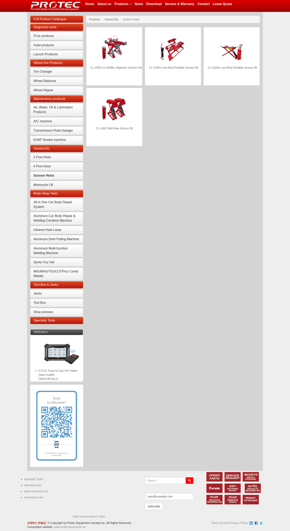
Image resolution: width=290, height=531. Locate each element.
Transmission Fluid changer (53, 130)
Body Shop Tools (46, 193)
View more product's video (89, 516)
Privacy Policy (239, 523)
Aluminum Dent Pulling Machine (56, 239)
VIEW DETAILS (48, 378)
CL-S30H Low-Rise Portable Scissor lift (173, 67)
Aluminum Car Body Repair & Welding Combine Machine (54, 218)
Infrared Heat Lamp (47, 229)
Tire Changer (42, 71)
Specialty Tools (44, 320)
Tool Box (39, 302)
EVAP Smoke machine (49, 139)
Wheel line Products (48, 63)
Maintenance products (49, 99)
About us (104, 4)
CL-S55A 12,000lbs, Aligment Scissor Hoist (117, 67)
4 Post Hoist (42, 166)
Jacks (37, 293)
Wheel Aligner (43, 90)
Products (123, 4)
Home (89, 4)
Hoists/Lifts (41, 148)
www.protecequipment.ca (69, 527)
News (139, 4)
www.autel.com (33, 497)
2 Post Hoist (42, 157)
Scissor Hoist (43, 175)
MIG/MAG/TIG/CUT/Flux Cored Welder (55, 274)
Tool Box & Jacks (46, 284)
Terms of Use (219, 523)
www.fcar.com (32, 485)
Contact (204, 4)
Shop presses (43, 312)
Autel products (43, 45)
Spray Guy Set (43, 262)
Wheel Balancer (44, 81)
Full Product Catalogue (50, 19)
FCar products (43, 36)
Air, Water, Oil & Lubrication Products (53, 110)
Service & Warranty (179, 4)
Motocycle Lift (43, 184)
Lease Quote (222, 4)
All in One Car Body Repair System (52, 204)
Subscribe (154, 506)
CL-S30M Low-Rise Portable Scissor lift (232, 67)
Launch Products (45, 54)
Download (154, 4)
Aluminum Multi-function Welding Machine (50, 251)
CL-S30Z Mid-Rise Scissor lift (114, 128)
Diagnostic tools (45, 27)
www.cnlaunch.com (36, 491)
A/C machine (42, 121)
